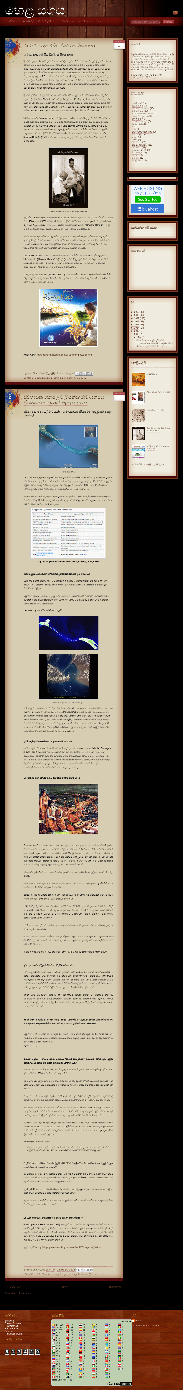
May (139, 337)
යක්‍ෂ (134, 137)
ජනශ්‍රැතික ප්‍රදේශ (62, 1274)
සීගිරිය (135, 155)
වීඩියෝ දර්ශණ (139, 150)
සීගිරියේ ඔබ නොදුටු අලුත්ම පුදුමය (148, 464)
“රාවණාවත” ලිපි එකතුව (158, 392)
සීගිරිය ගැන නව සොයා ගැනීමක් (158, 447)
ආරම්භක (12, 21)
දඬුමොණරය (138, 124)
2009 (136, 312)
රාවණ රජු (28, 21)
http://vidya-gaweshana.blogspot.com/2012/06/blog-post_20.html (70, 1247)
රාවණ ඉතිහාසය (48, 21)
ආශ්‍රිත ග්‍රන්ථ (137, 105)
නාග (134, 129)
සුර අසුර (136, 158)
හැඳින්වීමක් (152, 374)
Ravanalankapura (13, 1333)
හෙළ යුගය (35, 10)
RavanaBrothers (13, 1323)
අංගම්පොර (137, 103)
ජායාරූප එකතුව (139, 121)
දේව (134, 126)
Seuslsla (9, 1331)
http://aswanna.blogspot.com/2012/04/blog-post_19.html (64, 355)
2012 (136, 321)
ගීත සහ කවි (138, 111)
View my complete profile (146, 1326)
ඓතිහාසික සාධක (89, 21)
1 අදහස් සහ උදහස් (66, 373)
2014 (136, 328)
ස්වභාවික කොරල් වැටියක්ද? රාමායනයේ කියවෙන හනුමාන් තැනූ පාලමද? (64, 400)
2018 (136, 334)
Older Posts (115, 1287)
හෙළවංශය (137, 160)
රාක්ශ (135, 139)
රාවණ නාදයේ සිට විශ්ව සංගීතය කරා (60, 45)
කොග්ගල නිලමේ (155, 410)
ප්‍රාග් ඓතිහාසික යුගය (142, 131)
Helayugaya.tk (12, 1326)
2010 (136, 315)
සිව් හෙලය (137, 152)
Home (65, 1287)
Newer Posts (15, 1287)
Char (138, 1321)
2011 (136, 318)
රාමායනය (68, 21)
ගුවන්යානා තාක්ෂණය (142, 113)
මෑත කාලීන (69, 378)
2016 (136, 331)
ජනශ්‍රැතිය (58, 378)
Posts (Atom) (25, 1293)
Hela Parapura (12, 1328)
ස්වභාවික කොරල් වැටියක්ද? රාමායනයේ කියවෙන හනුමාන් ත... (154, 341)
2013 (136, 324)
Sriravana (9, 1320)
